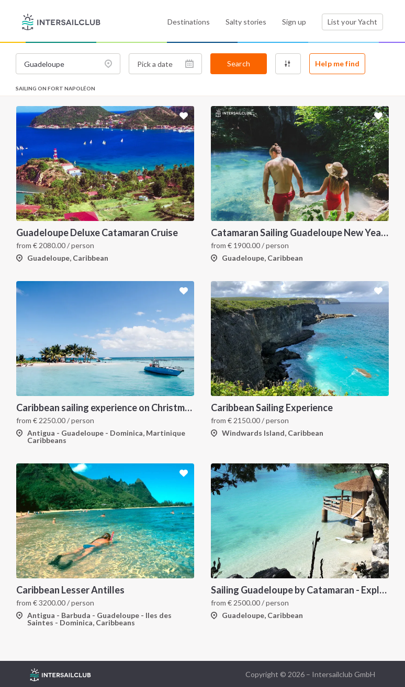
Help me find (337, 63)
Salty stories (246, 21)
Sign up (294, 21)
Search (238, 63)
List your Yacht (352, 21)
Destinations (188, 21)
